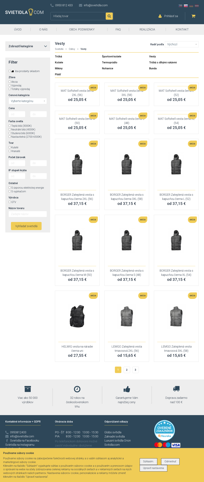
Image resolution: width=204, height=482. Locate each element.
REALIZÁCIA (147, 29)
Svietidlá (59, 49)
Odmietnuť (170, 461)
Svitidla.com (112, 444)
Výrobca (13, 197)
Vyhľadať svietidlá (26, 226)
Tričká (58, 56)
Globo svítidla (112, 432)
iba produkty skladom (24, 71)
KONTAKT (182, 29)
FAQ (118, 29)
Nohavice (107, 68)
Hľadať (109, 16)
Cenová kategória (19, 95)
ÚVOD (18, 29)
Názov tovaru (16, 208)
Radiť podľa (157, 44)
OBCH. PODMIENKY (82, 29)
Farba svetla (16, 121)
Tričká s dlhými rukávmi (163, 62)
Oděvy (72, 49)
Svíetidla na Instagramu (19, 444)
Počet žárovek (17, 157)
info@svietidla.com (96, 5)
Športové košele (111, 56)
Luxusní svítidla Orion (117, 440)
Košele (59, 62)
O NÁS (43, 29)
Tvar (11, 142)
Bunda (153, 68)
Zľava (12, 77)
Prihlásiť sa (171, 16)
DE (191, 6)
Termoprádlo (109, 62)
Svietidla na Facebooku (24, 440)
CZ (180, 6)
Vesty (152, 56)
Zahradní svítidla (114, 436)
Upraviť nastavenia (153, 468)
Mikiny (59, 68)
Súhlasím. (148, 461)
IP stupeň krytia (18, 170)
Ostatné (13, 183)
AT (197, 6)
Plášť (58, 74)
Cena (12, 108)
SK (186, 6)
